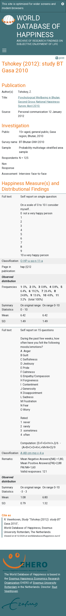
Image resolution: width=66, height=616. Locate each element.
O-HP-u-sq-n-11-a (31, 261)
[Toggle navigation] (4, 50)
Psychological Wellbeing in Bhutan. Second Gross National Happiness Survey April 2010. (39, 102)
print (59, 58)
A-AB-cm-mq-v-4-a (32, 453)
